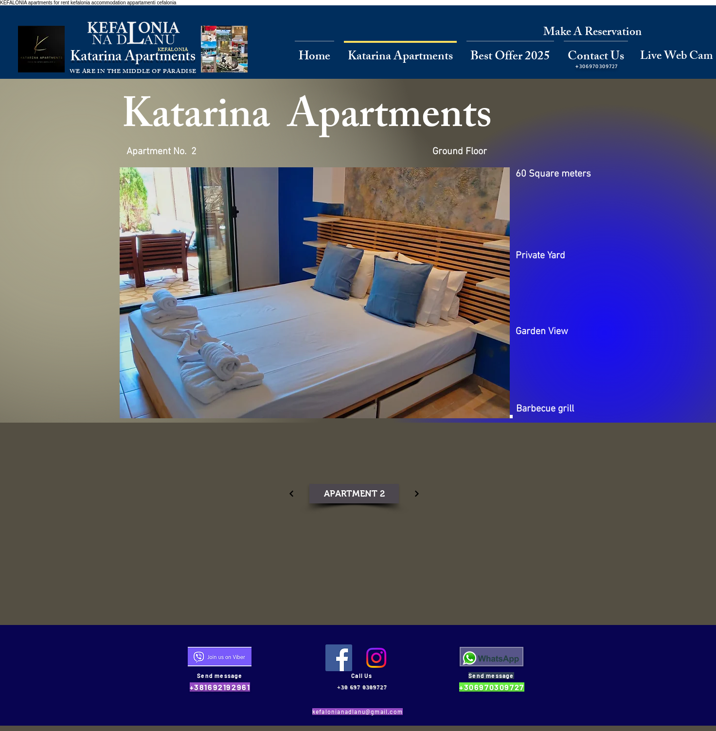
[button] (315, 292)
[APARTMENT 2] (354, 493)
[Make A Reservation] (592, 32)
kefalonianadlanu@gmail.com (357, 711)
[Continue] (291, 493)
